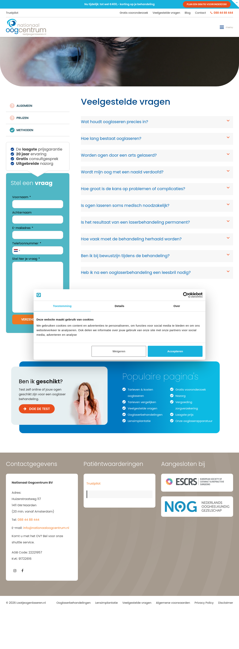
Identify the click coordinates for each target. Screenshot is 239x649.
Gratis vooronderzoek (190, 389)
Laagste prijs (184, 415)
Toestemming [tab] (62, 306)
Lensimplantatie (139, 421)
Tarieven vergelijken (142, 402)
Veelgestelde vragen (142, 408)
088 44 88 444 (28, 519)
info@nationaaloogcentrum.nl (46, 528)
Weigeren (118, 351)
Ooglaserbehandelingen (145, 415)
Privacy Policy (204, 602)
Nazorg (180, 396)
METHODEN (24, 130)
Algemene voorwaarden (173, 602)
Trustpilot (12, 13)
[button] (226, 27)
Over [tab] (177, 306)
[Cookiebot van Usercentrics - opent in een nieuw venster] (186, 295)
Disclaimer (225, 602)
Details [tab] (119, 306)
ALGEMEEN (24, 106)
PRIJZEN (22, 118)
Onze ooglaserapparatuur (193, 421)
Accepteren (175, 351)
